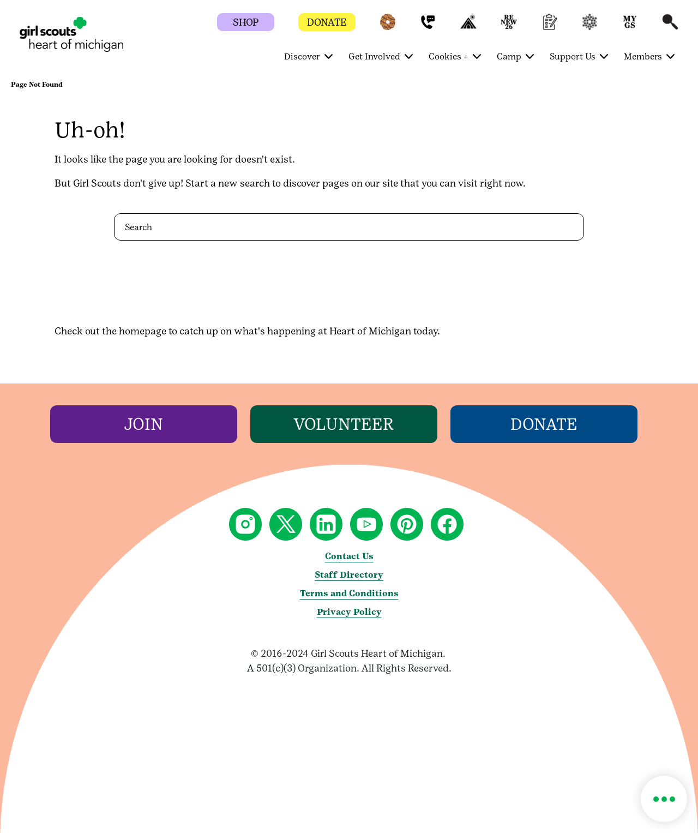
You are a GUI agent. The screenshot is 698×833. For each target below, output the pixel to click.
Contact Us (349, 556)
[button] (388, 27)
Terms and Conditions (349, 593)
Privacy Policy (349, 612)
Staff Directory (349, 575)
